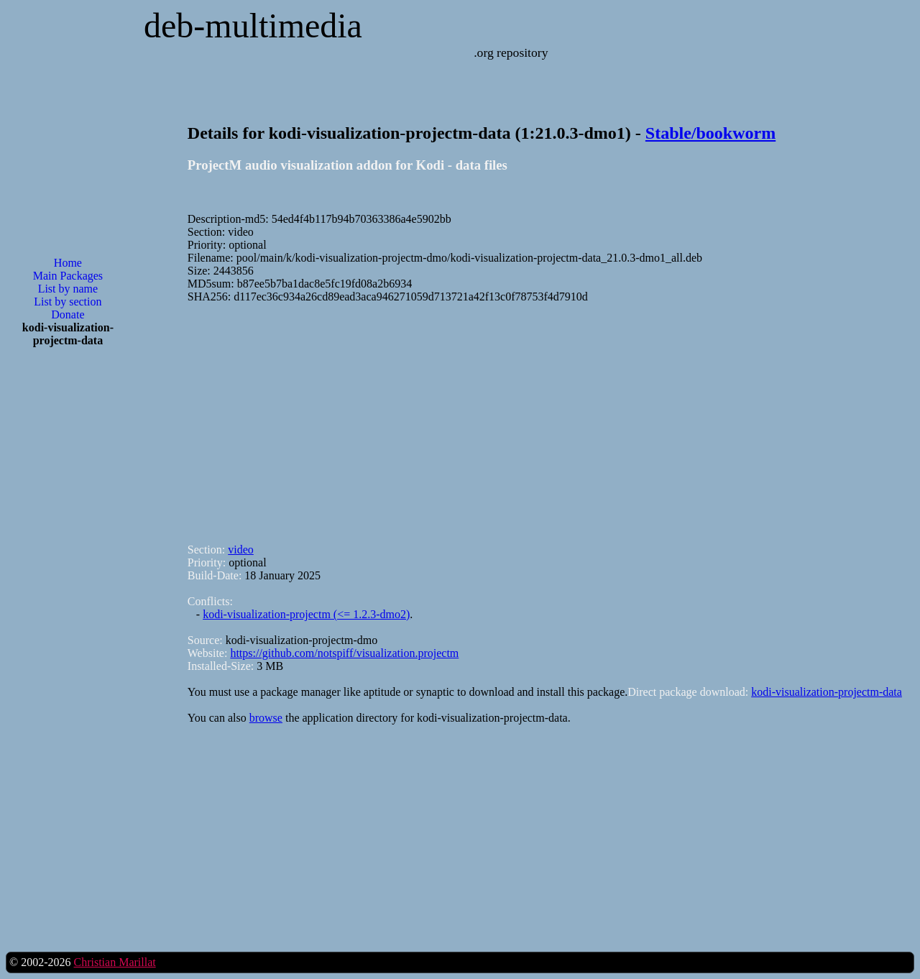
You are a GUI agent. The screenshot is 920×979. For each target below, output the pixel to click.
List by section (67, 301)
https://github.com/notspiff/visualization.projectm (344, 653)
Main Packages (68, 276)
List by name (68, 288)
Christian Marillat (114, 962)
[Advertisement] (67, 588)
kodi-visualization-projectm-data (826, 692)
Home (68, 263)
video (241, 549)
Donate (67, 314)
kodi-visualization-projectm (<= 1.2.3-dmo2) (306, 614)
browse (265, 718)
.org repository (511, 52)
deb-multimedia (253, 25)
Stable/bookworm (710, 133)
